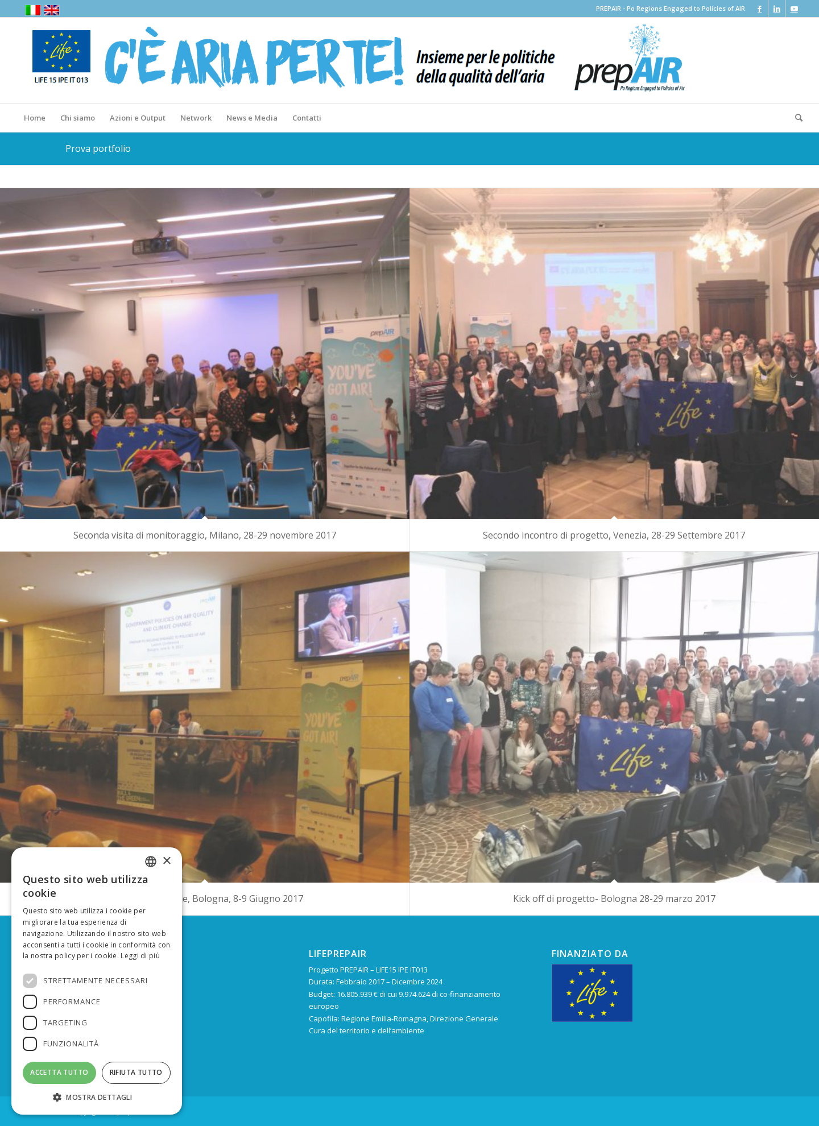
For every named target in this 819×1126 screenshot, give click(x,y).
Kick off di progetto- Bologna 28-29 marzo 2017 (614, 898)
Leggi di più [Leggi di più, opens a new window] (140, 956)
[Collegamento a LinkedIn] (776, 8)
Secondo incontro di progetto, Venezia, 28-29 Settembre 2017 (614, 535)
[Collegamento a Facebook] (759, 8)
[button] (97, 1097)
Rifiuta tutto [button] (136, 1072)
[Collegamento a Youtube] (794, 8)
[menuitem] (34, 118)
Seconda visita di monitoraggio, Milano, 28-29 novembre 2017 (204, 535)
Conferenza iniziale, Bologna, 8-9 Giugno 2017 (204, 898)
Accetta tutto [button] (59, 1072)
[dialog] (96, 981)
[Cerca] (795, 118)
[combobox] (150, 861)
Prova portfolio (98, 148)
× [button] (166, 861)
